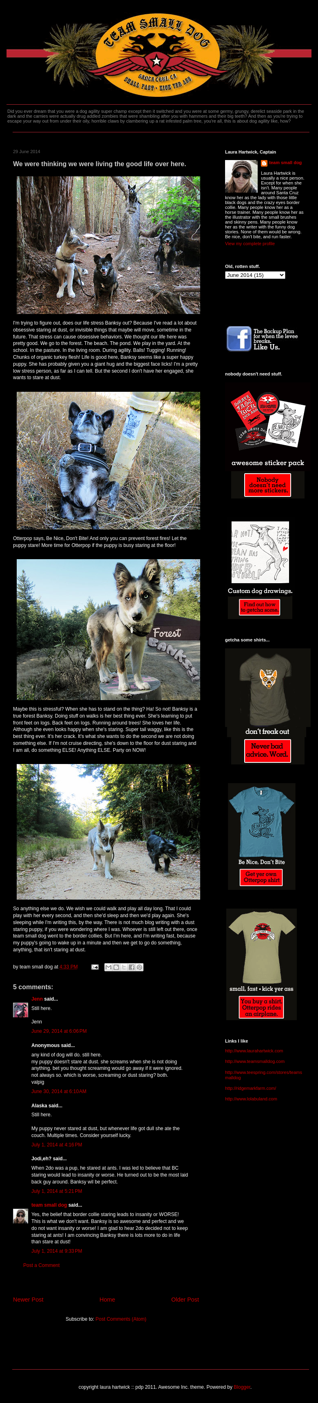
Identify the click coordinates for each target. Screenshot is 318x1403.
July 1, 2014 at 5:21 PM (56, 1191)
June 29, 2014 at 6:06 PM (59, 1031)
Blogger (242, 1387)
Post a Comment (41, 1265)
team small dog (49, 1205)
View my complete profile (250, 243)
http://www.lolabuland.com (251, 1098)
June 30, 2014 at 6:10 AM (58, 1091)
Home (107, 1299)
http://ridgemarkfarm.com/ (250, 1088)
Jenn (37, 999)
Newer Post (28, 1299)
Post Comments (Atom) (120, 1319)
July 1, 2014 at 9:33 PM (56, 1251)
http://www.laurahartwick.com (254, 1050)
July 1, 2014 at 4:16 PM (56, 1145)
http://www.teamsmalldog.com (255, 1061)
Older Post (185, 1299)
